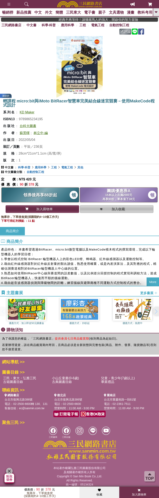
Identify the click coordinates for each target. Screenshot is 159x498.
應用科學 (67, 25)
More (152, 282)
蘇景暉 (25, 133)
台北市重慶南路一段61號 (120, 399)
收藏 (99, 492)
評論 (125, 31)
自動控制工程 (119, 25)
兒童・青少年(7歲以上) (118, 378)
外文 (48, 12)
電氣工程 (97, 25)
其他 (80, 167)
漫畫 (130, 12)
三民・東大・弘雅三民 (19, 378)
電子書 (89, 12)
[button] (156, 311)
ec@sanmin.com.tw (31, 408)
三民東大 (73, 12)
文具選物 (116, 12)
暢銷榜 (7, 12)
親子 (102, 12)
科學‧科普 (49, 25)
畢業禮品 (107, 382)
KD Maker (27, 112)
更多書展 (149, 293)
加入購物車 (139, 492)
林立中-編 (41, 133)
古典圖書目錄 (62, 382)
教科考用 (144, 12)
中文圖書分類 (13, 172)
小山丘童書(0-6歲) (65, 378)
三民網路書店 (11, 25)
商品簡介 (12, 231)
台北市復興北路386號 (19, 399)
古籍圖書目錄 (13, 382)
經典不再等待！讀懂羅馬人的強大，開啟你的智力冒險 (105, 19)
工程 (82, 25)
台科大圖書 (28, 126)
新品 (23, 12)
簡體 (59, 12)
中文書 (31, 25)
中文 (38, 12)
